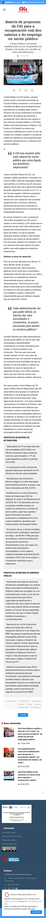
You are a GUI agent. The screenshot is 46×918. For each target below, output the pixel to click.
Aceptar (36, 912)
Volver (23, 715)
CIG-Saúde (29, 704)
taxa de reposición (36, 707)
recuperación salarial (23, 707)
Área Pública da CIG (11, 701)
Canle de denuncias (9, 844)
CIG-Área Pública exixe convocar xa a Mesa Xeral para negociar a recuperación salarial (29, 776)
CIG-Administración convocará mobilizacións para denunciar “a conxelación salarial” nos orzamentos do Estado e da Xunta (30, 755)
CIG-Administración (24, 701)
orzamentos (37, 704)
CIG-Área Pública (36, 701)
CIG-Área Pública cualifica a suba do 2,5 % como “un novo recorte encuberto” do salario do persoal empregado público (30, 734)
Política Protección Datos (11, 836)
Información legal (8, 833)
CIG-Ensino (21, 704)
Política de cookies (9, 840)
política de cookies (10, 901)
